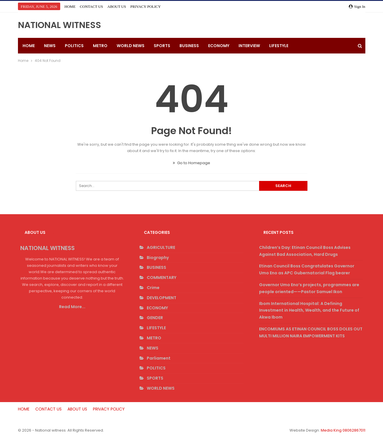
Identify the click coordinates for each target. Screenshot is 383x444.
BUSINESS (189, 46)
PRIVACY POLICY (145, 6)
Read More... (72, 307)
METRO (100, 46)
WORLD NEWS (130, 46)
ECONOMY (218, 46)
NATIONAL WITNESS (59, 25)
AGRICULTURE (161, 247)
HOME (70, 6)
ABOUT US (116, 6)
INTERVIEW (249, 46)
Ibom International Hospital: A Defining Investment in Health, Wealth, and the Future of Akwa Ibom (309, 310)
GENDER (155, 318)
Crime (153, 288)
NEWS (50, 46)
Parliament (159, 358)
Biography (158, 257)
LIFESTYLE (278, 46)
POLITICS (74, 46)
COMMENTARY (161, 277)
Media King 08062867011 (343, 430)
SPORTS (162, 46)
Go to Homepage (191, 163)
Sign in (357, 6)
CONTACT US (91, 6)
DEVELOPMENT (161, 298)
